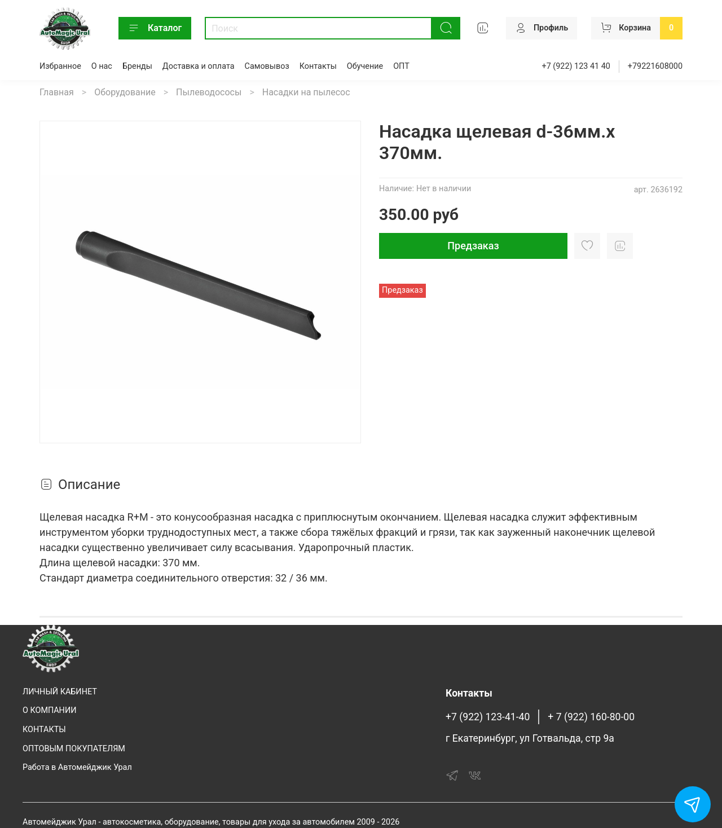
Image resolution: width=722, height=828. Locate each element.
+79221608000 (655, 66)
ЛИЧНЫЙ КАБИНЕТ (60, 692)
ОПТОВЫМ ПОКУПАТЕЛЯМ (74, 749)
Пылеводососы (208, 92)
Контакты (318, 66)
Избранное (60, 66)
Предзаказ (473, 246)
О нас (101, 66)
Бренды (137, 66)
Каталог (155, 28)
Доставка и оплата (198, 66)
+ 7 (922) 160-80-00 (591, 717)
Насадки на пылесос (306, 92)
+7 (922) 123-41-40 (488, 717)
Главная (56, 92)
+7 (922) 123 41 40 (576, 66)
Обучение (365, 66)
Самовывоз (267, 66)
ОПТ (401, 66)
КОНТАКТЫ (44, 729)
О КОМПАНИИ (49, 710)
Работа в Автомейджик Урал (77, 767)
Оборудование (125, 92)
